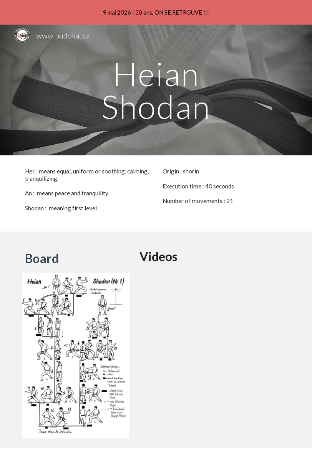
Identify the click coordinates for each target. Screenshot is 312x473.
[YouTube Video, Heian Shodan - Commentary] (213, 325)
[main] (156, 90)
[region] (156, 12)
